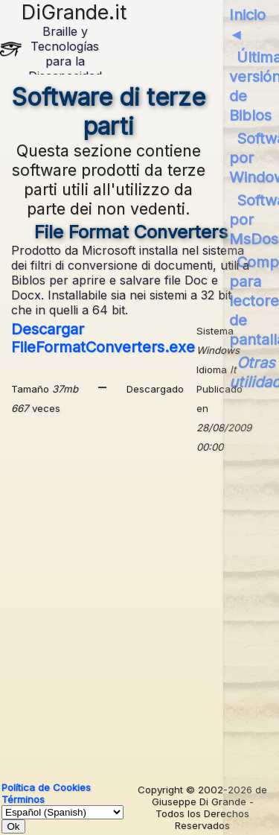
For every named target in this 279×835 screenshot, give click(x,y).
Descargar (103, 338)
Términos (23, 799)
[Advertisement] (139, 612)
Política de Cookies (46, 787)
